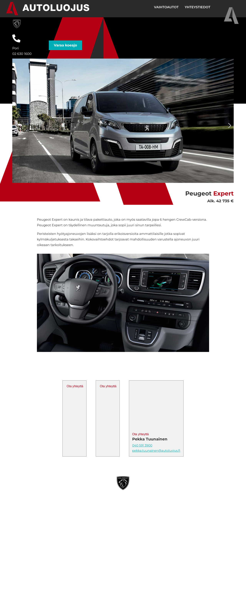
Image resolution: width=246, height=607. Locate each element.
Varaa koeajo (65, 45)
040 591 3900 (142, 445)
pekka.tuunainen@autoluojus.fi (156, 451)
